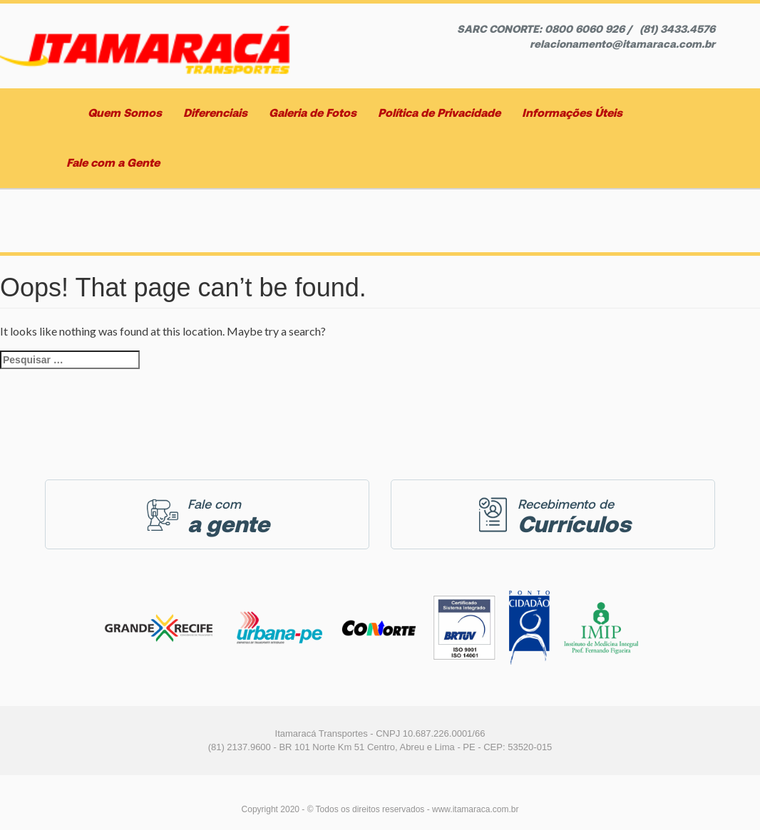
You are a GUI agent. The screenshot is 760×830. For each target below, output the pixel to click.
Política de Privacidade (439, 113)
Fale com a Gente (113, 163)
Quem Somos (125, 113)
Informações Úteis (572, 113)
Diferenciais (215, 113)
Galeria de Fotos (312, 113)
